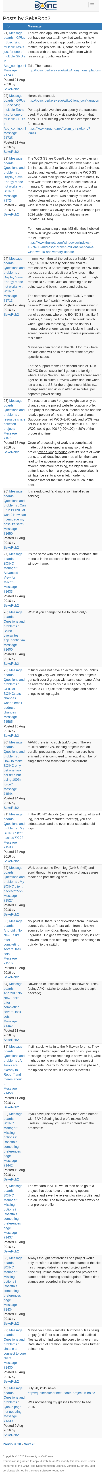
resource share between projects (14, 424)
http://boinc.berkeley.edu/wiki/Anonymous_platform (64, 70)
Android (9, 930)
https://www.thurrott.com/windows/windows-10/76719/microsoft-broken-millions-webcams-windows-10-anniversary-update (61, 247)
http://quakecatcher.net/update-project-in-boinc (61, 1393)
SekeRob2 (11, 89)
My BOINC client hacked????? (14, 833)
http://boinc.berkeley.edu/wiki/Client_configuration (63, 100)
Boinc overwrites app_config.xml (15, 635)
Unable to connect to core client (15, 1353)
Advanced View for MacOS (11, 577)
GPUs (20, 37)
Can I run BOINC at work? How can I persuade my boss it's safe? (15, 515)
